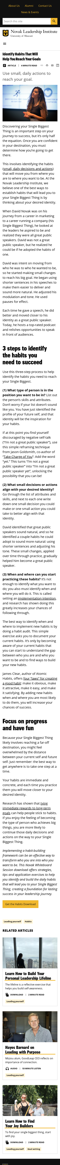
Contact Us (45, 6)
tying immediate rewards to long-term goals (27, 808)
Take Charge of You (18, 456)
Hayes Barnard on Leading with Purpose (22, 1049)
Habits (28, 921)
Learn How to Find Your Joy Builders (20, 1123)
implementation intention (37, 598)
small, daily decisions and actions (28, 169)
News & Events (30, 12)
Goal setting (34, 1148)
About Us (14, 6)
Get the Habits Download (20, 904)
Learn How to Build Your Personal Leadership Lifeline (28, 975)
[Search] (54, 21)
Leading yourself (12, 921)
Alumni (29, 6)
